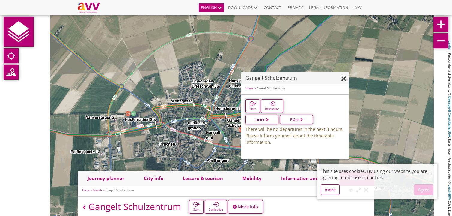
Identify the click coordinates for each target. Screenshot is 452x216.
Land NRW (449, 192)
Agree (424, 190)
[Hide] (343, 79)
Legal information (328, 7)
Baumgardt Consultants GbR (449, 116)
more (330, 190)
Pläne (296, 119)
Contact (272, 7)
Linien (262, 119)
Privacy (295, 7)
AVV (358, 7)
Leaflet (449, 45)
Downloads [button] (242, 7)
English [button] (211, 7)
